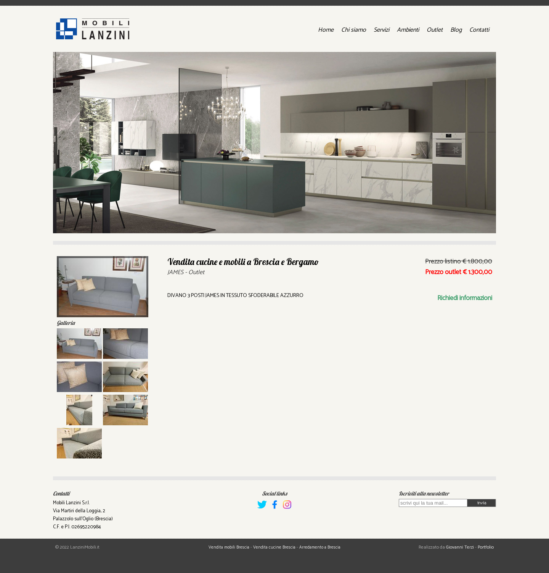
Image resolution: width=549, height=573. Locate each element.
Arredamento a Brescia (319, 547)
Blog (456, 30)
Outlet (435, 30)
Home (326, 30)
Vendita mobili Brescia (229, 547)
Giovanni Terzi (460, 547)
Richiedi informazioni (464, 298)
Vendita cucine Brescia (274, 547)
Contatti (479, 30)
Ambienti (408, 30)
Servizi (381, 30)
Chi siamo (353, 30)
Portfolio (486, 547)
